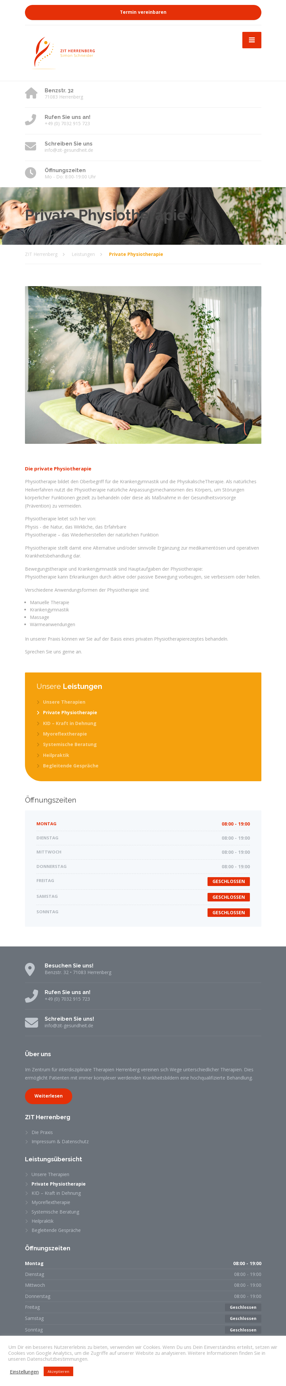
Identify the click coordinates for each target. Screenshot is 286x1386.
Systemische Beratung (70, 744)
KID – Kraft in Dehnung (70, 723)
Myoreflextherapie (65, 734)
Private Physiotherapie (70, 712)
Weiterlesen (48, 1096)
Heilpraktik (56, 755)
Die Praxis (42, 1132)
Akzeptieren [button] (58, 1371)
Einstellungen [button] (24, 1372)
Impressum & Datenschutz (60, 1141)
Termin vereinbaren (143, 12)
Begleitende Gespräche (71, 765)
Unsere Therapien (64, 702)
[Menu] (251, 40)
